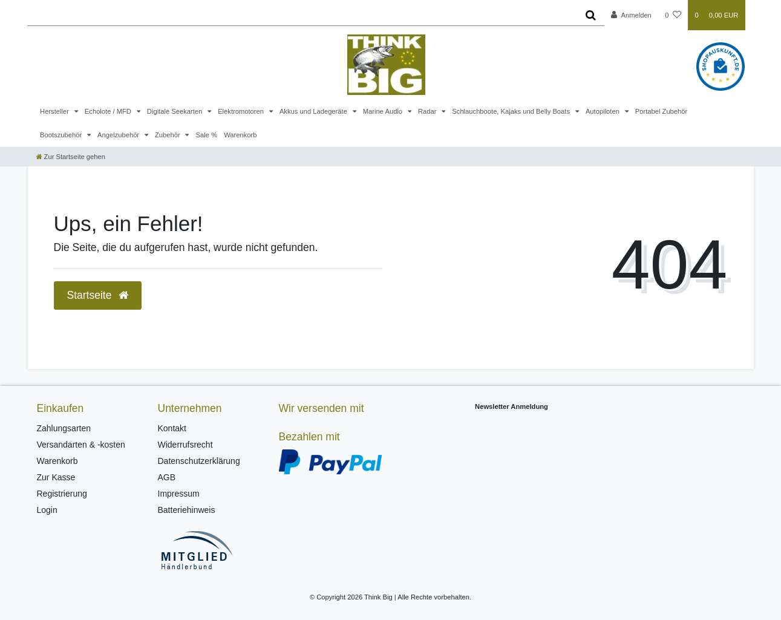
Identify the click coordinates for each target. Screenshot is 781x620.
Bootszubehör (61, 135)
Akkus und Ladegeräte (314, 111)
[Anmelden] (631, 15)
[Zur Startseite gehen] (70, 156)
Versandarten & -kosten (81, 444)
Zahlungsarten (64, 428)
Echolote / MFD (109, 111)
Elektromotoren (242, 111)
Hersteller (55, 111)
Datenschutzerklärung (199, 461)
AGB (167, 477)
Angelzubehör (119, 135)
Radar (428, 111)
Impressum (179, 493)
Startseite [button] (98, 295)
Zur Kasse (56, 477)
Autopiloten (603, 111)
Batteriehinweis (186, 510)
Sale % (206, 135)
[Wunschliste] (673, 15)
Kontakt (172, 428)
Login (47, 510)
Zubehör (168, 135)
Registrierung (62, 493)
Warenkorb (240, 135)
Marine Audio (383, 111)
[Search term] (303, 15)
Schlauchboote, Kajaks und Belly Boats (512, 111)
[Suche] (590, 15)
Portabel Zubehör (661, 111)
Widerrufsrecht (185, 444)
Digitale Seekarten (175, 111)
